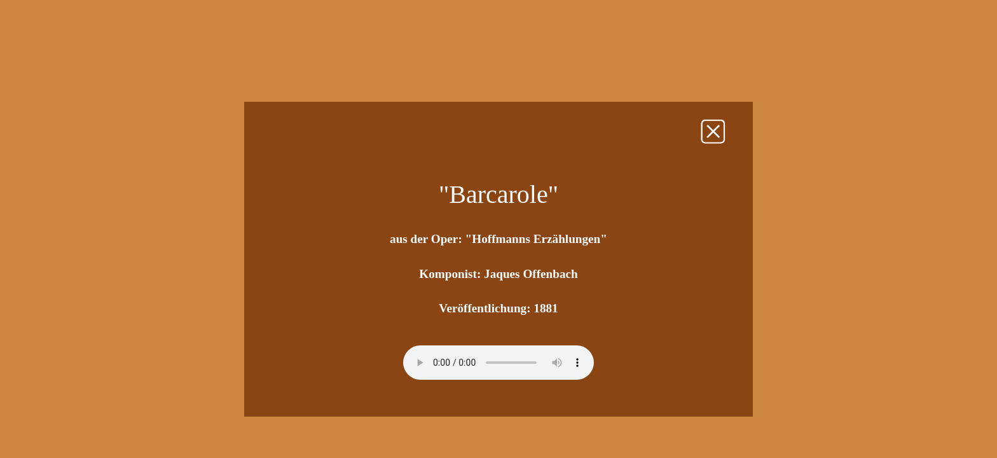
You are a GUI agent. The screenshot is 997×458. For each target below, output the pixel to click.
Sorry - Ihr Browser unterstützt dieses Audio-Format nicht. (498, 362)
